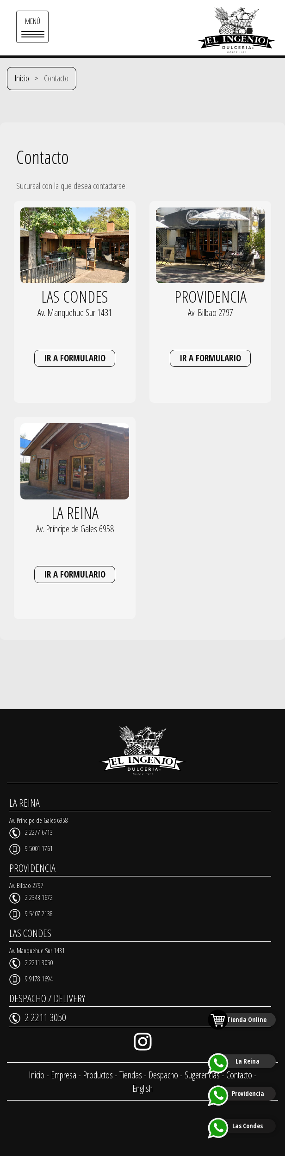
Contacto (239, 1075)
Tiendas (130, 1075)
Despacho (163, 1075)
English (142, 1088)
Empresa (63, 1075)
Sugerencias (202, 1075)
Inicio (22, 78)
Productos (98, 1075)
